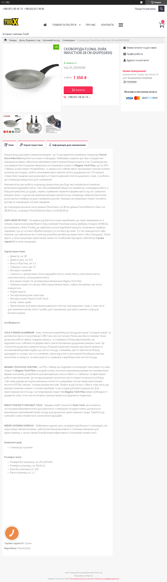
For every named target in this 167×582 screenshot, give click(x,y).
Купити (80, 89)
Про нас (91, 24)
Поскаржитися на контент (82, 578)
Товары (13, 40)
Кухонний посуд (51, 40)
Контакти (107, 24)
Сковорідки (68, 40)
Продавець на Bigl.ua (83, 575)
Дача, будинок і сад (29, 40)
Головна (45, 25)
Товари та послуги (64, 24)
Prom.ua (98, 572)
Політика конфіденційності (107, 578)
